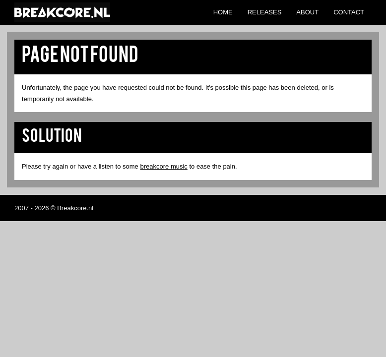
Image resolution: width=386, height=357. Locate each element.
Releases (265, 12)
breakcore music (163, 166)
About (307, 12)
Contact (348, 12)
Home (223, 12)
